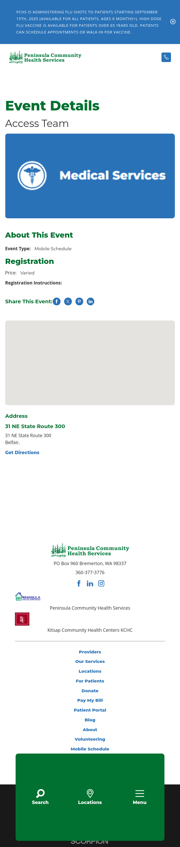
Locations (90, 671)
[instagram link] (101, 583)
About (89, 729)
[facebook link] (78, 583)
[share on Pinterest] (79, 301)
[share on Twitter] (68, 301)
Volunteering (90, 739)
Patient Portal (90, 710)
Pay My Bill (90, 700)
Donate (90, 690)
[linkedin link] (90, 583)
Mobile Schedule (90, 748)
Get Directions (22, 452)
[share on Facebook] (56, 301)
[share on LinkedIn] (90, 301)
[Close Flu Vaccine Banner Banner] (173, 22)
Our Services (90, 661)
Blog (90, 719)
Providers (89, 651)
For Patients (90, 681)
